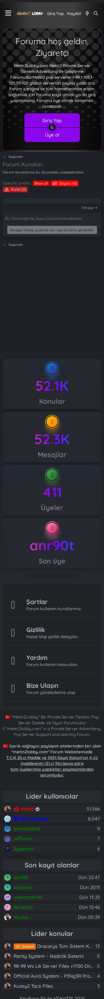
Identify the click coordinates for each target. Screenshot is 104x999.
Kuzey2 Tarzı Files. (34, 986)
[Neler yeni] (87, 13)
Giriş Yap (52, 120)
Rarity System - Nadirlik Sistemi (49, 956)
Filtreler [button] (88, 208)
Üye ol (52, 135)
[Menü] (8, 13)
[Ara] (96, 13)
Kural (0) (18, 189)
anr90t (52, 545)
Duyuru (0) (67, 183)
